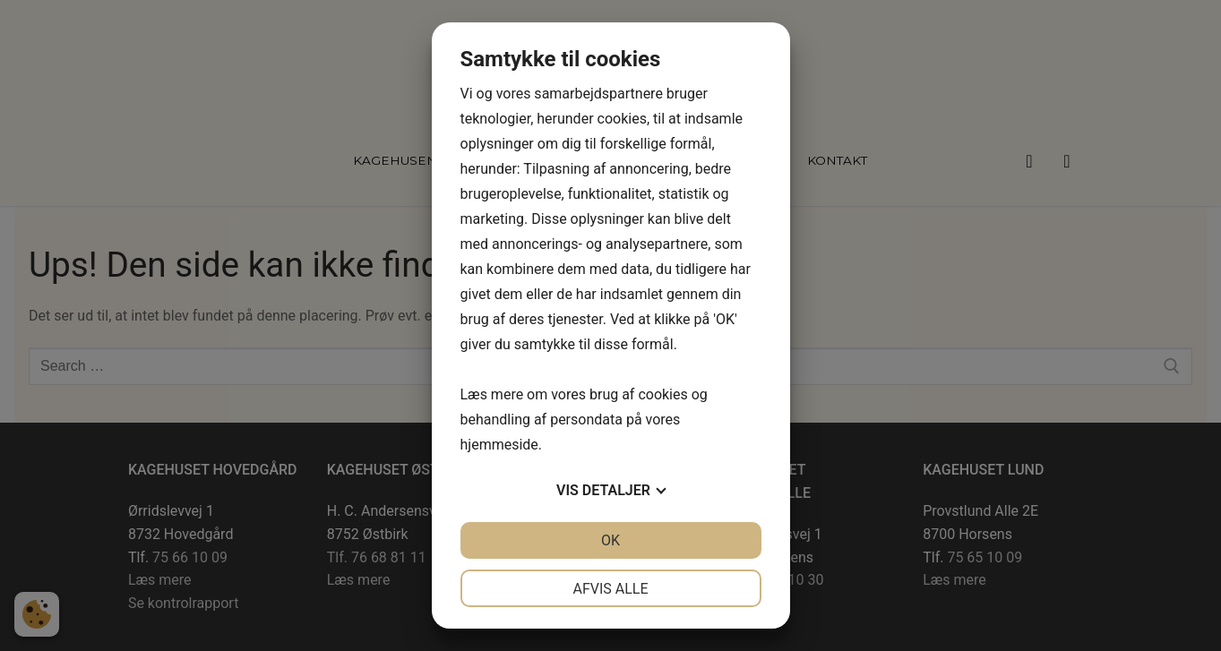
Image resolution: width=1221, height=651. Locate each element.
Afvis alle (610, 588)
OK (610, 540)
